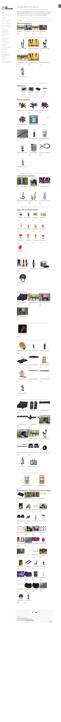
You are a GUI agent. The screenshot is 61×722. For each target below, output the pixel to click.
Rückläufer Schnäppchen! (5, 58)
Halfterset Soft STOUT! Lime (22, 62)
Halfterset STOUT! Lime (22, 48)
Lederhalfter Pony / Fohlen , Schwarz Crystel (24, 256)
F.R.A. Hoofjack (20, 273)
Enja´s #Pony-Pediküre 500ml (48, 285)
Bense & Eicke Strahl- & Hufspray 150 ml (23, 285)
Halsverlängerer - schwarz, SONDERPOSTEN (36, 194)
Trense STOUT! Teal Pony (29, 698)
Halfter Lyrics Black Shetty (48, 630)
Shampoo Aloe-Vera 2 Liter (22, 152)
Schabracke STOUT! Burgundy (39, 687)
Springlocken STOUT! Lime (22, 76)
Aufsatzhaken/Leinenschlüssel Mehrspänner (51, 676)
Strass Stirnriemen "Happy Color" (49, 687)
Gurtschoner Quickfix (22, 508)
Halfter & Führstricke (7, 26)
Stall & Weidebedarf (6, 47)
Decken (3, 36)
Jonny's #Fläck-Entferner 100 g (35, 435)
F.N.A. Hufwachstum (38, 296)
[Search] (34, 20)
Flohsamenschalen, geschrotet (22, 180)
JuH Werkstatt (5, 13)
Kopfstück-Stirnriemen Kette (22, 463)
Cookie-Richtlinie (19, 719)
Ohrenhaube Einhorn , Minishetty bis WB (23, 676)
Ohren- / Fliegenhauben (5, 29)
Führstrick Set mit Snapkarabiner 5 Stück (35, 138)
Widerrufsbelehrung (24, 716)
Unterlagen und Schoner (5, 34)
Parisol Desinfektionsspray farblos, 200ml (36, 180)
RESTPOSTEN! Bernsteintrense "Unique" (23, 664)
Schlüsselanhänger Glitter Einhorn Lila (35, 256)
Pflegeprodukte (5, 41)
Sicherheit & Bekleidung (5, 49)
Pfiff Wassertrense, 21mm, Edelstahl (22, 687)
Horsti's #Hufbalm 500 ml (39, 273)
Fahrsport (4, 17)
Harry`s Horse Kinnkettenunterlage (22, 435)
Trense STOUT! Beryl (22, 565)
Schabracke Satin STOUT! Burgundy (31, 687)
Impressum (18, 716)
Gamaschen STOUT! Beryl (35, 480)
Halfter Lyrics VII (38, 664)
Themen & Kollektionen (5, 52)
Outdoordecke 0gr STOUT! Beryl (22, 31)
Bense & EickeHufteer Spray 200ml (31, 285)
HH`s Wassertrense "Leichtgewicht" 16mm (41, 653)
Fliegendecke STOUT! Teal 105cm (49, 608)
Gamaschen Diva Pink (20, 642)
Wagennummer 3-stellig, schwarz (34, 565)
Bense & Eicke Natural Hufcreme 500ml (50, 273)
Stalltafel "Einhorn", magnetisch (22, 630)
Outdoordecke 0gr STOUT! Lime (39, 31)
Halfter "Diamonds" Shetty (35, 228)
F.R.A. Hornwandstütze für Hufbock (49, 296)
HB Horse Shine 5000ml (22, 194)
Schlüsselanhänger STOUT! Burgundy (32, 664)
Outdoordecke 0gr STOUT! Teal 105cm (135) (50, 31)
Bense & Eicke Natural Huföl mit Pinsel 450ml (42, 285)
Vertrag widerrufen (29, 719)
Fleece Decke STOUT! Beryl (22, 358)
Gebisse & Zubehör (6, 23)
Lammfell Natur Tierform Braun (35, 508)
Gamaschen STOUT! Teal (47, 653)
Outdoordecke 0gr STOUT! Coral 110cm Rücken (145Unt (25, 372)
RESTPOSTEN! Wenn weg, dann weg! (6, 55)
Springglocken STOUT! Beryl (22, 551)
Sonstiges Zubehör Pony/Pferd (6, 39)
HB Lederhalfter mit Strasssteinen (34, 242)
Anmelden (50, 720)
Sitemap (24, 719)
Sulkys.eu (4, 18)
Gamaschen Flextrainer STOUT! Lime (35, 48)
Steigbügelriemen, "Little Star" (35, 551)
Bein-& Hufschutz (6, 25)
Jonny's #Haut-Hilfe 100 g (22, 449)
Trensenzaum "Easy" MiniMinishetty (35, 463)
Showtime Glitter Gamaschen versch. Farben (24, 608)
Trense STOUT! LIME (22, 90)
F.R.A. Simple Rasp (20, 307)
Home (3, 12)
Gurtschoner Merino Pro (35, 494)
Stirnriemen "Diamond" (22, 166)
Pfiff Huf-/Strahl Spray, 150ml (34, 166)
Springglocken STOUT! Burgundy (22, 619)
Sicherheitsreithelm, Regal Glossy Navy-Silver (24, 698)
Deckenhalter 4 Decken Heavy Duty (34, 76)
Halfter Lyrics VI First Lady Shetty (40, 608)
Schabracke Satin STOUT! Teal (30, 676)
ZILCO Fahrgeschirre (6, 15)
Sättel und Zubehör (6, 21)
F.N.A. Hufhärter (29, 296)
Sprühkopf (34, 152)
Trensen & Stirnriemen (7, 20)
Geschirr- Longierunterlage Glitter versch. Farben (24, 228)
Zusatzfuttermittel (6, 42)
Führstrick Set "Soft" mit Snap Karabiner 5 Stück (24, 124)
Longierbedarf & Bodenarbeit (5, 32)
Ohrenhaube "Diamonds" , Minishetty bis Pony (51, 642)
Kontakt (4, 59)
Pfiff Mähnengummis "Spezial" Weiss (49, 619)
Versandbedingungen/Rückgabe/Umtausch (7, 62)
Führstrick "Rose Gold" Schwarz (22, 421)
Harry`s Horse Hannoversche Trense (40, 676)
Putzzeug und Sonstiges (5, 45)
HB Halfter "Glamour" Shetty (22, 242)
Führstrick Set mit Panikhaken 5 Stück (22, 138)
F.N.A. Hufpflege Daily (20, 296)
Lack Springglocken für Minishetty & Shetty (32, 619)
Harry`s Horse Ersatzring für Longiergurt (35, 421)
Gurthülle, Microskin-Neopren (22, 494)
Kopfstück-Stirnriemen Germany (35, 449)
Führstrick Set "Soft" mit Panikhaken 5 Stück (36, 124)
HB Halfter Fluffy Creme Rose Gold (31, 630)
